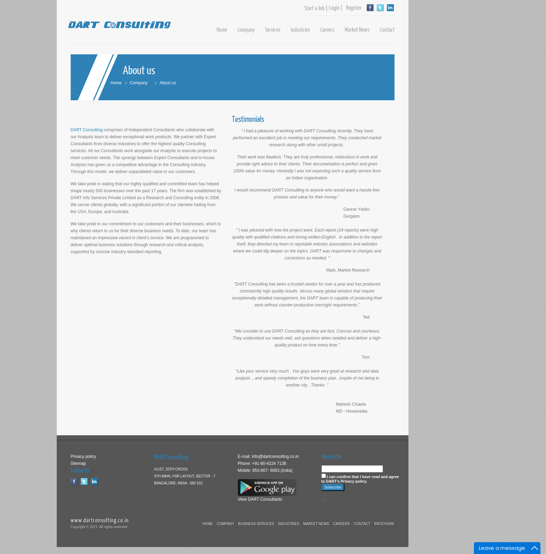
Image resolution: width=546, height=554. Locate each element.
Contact (387, 29)
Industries (300, 29)
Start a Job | (316, 8)
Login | (336, 7)
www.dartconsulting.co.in (100, 520)
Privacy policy (83, 456)
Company (246, 29)
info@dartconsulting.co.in (275, 456)
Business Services (256, 524)
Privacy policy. (354, 481)
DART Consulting (87, 129)
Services (272, 29)
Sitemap (78, 463)
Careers (327, 29)
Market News (357, 29)
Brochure (384, 524)
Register (352, 7)
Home (222, 29)
